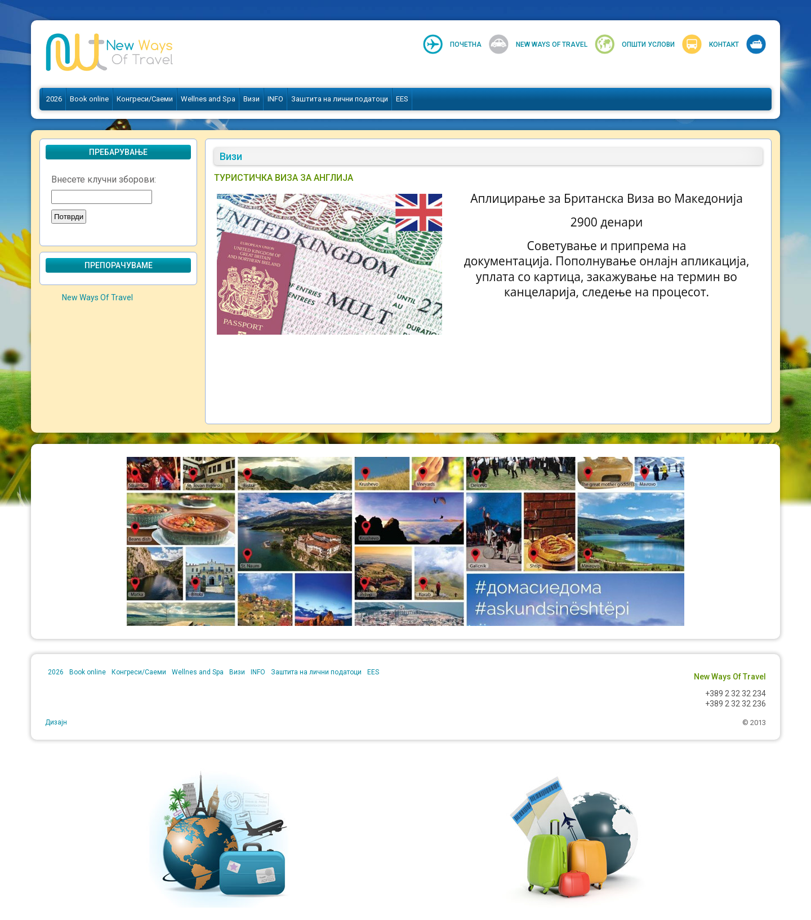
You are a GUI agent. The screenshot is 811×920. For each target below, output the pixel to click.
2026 (54, 99)
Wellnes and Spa (208, 99)
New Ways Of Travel (551, 44)
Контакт (724, 44)
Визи (251, 99)
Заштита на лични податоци (339, 99)
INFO (275, 99)
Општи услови (648, 44)
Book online (89, 99)
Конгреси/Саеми (145, 99)
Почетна (466, 44)
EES (402, 99)
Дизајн (56, 722)
